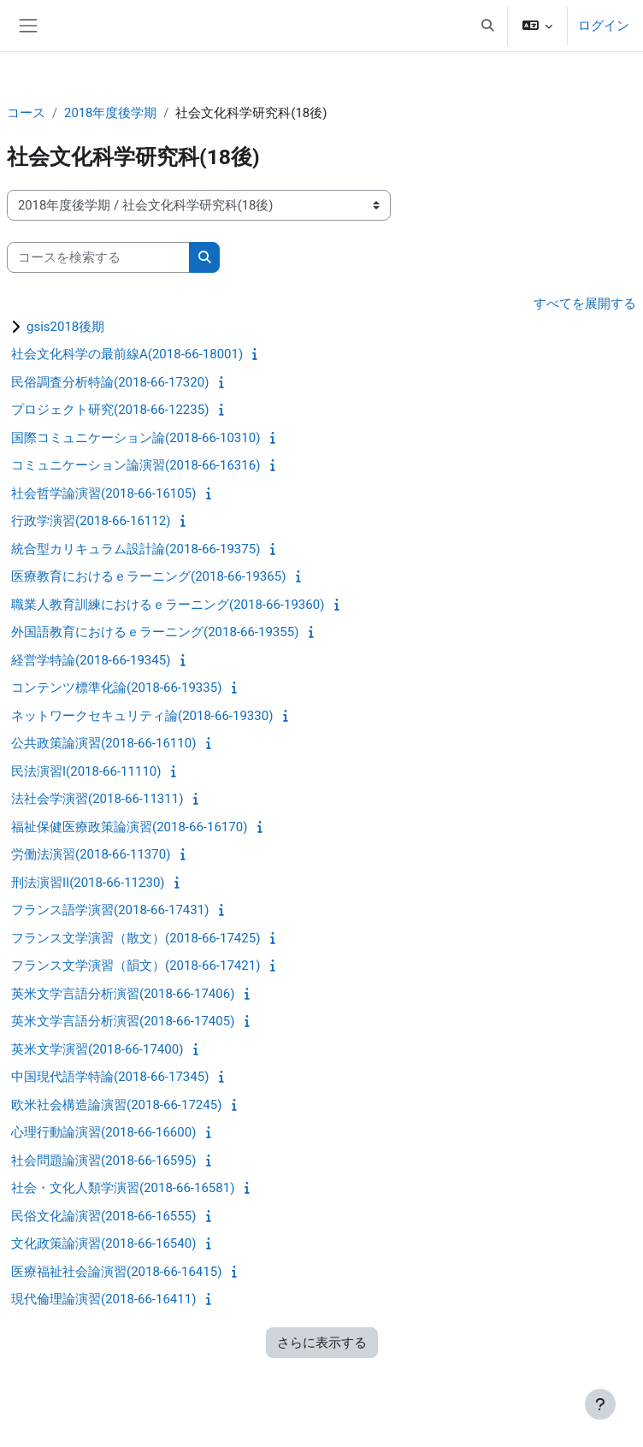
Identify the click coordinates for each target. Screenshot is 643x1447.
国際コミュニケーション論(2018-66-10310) (135, 438)
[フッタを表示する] (600, 1404)
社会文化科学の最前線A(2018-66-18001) (127, 354)
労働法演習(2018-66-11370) (90, 854)
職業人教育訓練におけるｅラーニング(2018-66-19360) (167, 604)
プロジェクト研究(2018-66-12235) (110, 409)
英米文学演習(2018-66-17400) (97, 1049)
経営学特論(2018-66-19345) (90, 660)
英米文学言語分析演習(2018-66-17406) (122, 993)
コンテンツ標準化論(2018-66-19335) (116, 687)
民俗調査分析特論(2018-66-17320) (110, 382)
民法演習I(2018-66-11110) (86, 771)
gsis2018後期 (65, 326)
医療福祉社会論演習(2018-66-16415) (116, 1271)
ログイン (603, 25)
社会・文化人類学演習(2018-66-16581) (122, 1188)
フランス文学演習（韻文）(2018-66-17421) (135, 965)
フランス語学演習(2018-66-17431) (110, 910)
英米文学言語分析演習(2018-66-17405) (122, 1021)
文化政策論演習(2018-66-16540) (103, 1243)
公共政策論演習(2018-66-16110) (103, 743)
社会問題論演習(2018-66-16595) (103, 1160)
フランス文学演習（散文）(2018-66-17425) (135, 938)
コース (26, 113)
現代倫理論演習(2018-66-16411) (103, 1299)
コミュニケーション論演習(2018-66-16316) (135, 465)
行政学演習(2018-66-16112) (90, 521)
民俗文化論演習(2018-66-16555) (103, 1216)
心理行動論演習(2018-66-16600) (103, 1132)
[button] (487, 25)
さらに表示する (322, 1342)
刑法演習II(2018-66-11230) (88, 882)
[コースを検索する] (98, 257)
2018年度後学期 (110, 113)
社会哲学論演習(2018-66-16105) (103, 493)
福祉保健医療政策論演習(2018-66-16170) (129, 827)
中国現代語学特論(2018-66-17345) (110, 1076)
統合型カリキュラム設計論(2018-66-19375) (135, 549)
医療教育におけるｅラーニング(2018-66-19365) (148, 576)
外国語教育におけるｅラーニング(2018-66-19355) (154, 632)
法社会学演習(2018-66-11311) (97, 798)
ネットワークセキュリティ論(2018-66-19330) (142, 716)
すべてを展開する (585, 303)
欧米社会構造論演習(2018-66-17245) (116, 1105)
